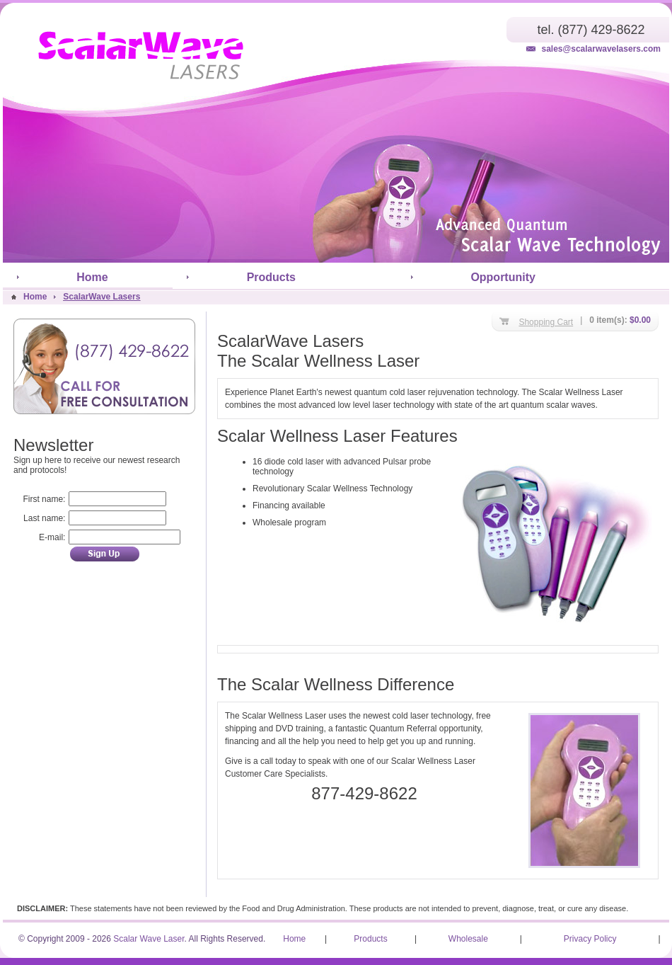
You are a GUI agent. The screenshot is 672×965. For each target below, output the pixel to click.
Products (271, 277)
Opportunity (502, 277)
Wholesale (468, 939)
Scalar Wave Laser (148, 939)
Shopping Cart (546, 322)
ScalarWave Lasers (101, 297)
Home (92, 277)
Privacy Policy (590, 939)
